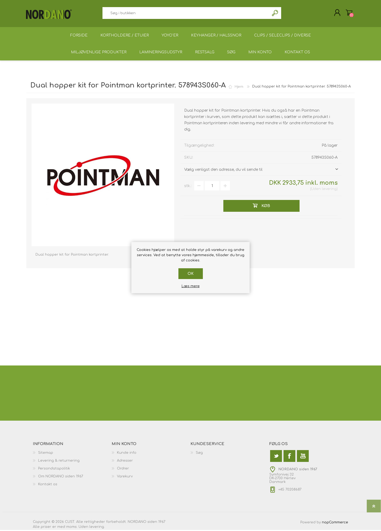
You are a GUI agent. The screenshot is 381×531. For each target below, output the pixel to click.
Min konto (260, 53)
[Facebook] (289, 457)
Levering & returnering (59, 461)
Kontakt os (298, 53)
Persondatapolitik (54, 469)
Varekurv (349, 13)
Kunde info (126, 454)
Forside (78, 36)
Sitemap (45, 454)
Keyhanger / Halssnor (216, 36)
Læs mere (191, 286)
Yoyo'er (170, 36)
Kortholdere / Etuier (124, 36)
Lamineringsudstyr (160, 53)
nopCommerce (335, 523)
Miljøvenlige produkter (98, 53)
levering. (97, 528)
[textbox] (185, 13)
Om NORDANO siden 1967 (60, 477)
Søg (275, 13)
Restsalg (204, 53)
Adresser (125, 461)
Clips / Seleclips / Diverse (283, 36)
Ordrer (123, 469)
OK (191, 274)
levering (329, 190)
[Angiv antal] (212, 187)
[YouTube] (303, 457)
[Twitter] (276, 457)
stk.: (188, 187)
